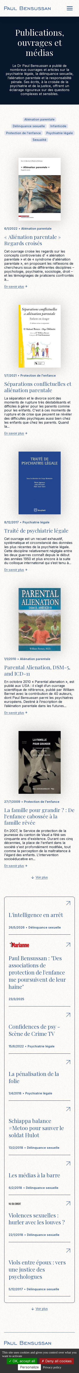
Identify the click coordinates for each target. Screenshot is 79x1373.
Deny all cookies (57, 1361)
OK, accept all (22, 1361)
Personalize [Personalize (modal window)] (29, 1367)
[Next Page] (39, 878)
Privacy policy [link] (52, 1367)
